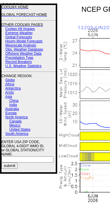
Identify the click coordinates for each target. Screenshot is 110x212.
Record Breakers (18, 62)
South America (16, 134)
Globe (10, 80)
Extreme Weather (19, 33)
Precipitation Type (19, 58)
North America (16, 117)
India (13, 105)
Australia (12, 109)
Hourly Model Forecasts (24, 41)
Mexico (15, 125)
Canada (15, 121)
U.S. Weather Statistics (23, 66)
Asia (8, 97)
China (13, 101)
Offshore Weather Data (23, 54)
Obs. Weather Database (24, 49)
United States (20, 129)
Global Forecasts (18, 37)
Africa (9, 84)
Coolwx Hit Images (20, 29)
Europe (11, 113)
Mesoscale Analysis (20, 45)
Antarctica (13, 88)
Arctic (9, 92)
